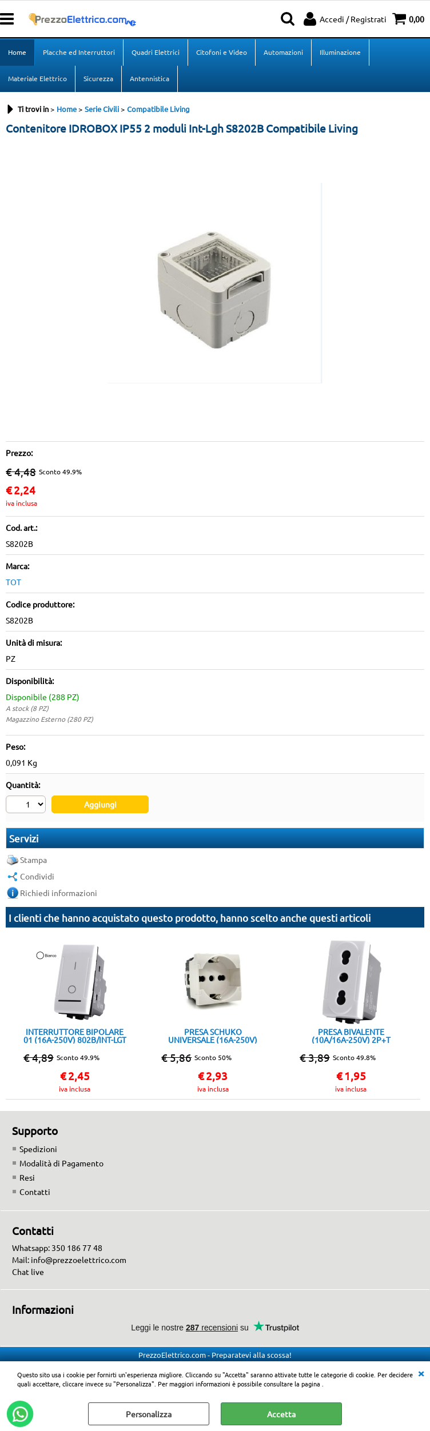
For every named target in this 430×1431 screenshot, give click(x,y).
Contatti (34, 1191)
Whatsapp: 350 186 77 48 (57, 1247)
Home (17, 52)
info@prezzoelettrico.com (78, 1259)
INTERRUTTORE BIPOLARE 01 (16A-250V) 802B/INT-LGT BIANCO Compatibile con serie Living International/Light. (74, 1036)
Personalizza (149, 1414)
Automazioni (283, 52)
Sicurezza (98, 78)
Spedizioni (38, 1149)
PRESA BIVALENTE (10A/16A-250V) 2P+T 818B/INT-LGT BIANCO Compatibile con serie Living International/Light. (351, 1036)
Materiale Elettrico (37, 78)
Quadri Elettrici (156, 52)
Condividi (37, 876)
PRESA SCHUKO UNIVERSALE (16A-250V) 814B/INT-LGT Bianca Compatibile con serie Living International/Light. (213, 1036)
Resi (27, 1177)
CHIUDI (420, 1372)
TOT (13, 582)
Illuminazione (340, 52)
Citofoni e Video (221, 52)
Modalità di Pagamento (61, 1163)
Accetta (281, 1414)
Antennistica (149, 78)
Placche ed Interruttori (79, 52)
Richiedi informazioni (58, 893)
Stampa (33, 859)
